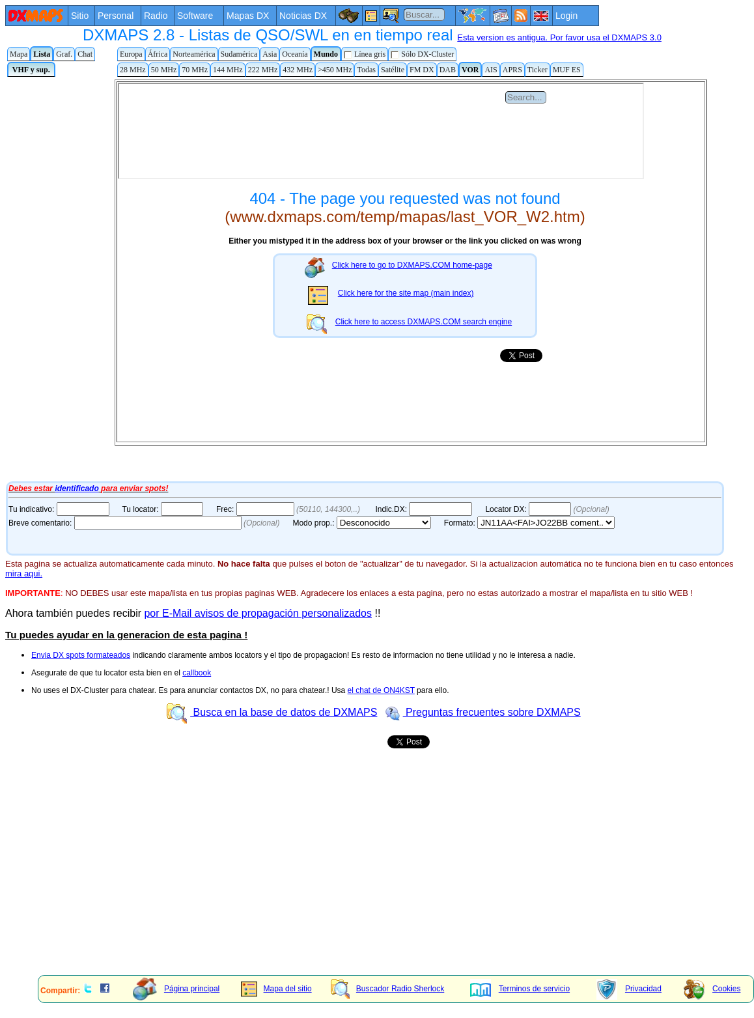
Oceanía (294, 54)
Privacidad (629, 988)
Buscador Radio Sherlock (387, 988)
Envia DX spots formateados (80, 655)
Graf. (64, 54)
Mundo (326, 54)
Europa (131, 54)
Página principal (176, 988)
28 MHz (133, 69)
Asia (269, 54)
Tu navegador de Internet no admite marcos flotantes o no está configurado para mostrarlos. (363, 279)
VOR (470, 69)
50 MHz (164, 69)
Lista (41, 54)
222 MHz (263, 69)
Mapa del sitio (276, 988)
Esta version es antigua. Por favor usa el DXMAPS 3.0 (559, 37)
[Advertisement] (349, 874)
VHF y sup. (31, 69)
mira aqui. (23, 573)
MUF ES (567, 69)
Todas (366, 69)
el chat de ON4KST (381, 690)
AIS (490, 69)
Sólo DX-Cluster (422, 54)
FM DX (422, 69)
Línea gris (364, 54)
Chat (84, 54)
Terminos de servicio (520, 988)
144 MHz (228, 69)
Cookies (712, 988)
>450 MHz (335, 69)
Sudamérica (239, 54)
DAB (448, 69)
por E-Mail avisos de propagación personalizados (258, 613)
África (158, 54)
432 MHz (298, 69)
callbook (196, 672)
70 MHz (195, 69)
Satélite (392, 69)
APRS (512, 69)
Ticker (537, 69)
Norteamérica (194, 54)
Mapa (18, 54)
